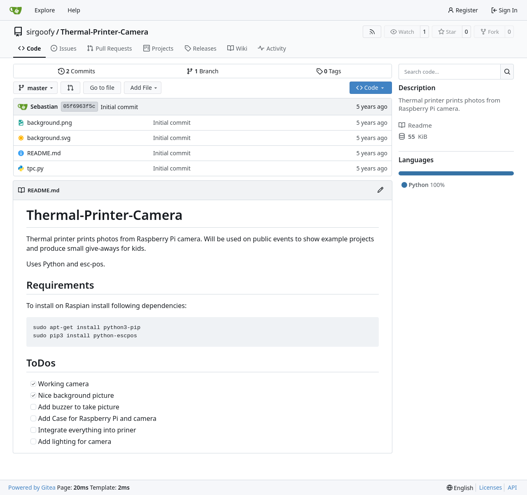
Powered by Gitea (32, 487)
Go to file (102, 87)
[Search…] (507, 71)
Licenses (490, 487)
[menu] (460, 488)
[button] (70, 88)
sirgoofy (40, 32)
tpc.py (35, 168)
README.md (44, 153)
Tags (328, 71)
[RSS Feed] (372, 32)
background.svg (48, 138)
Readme (415, 125)
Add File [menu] (145, 87)
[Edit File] (380, 190)
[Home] (15, 10)
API (512, 487)
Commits (76, 71)
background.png (49, 122)
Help (74, 10)
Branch (203, 71)
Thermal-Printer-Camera (104, 32)
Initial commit (119, 107)
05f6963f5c (79, 106)
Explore (45, 10)
